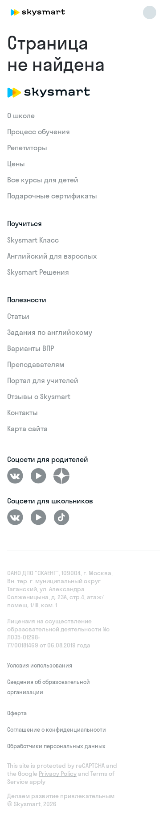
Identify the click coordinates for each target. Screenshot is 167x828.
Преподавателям (36, 364)
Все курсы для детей (42, 179)
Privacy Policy (58, 774)
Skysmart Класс (33, 239)
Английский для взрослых (52, 255)
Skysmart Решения (38, 272)
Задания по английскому (49, 332)
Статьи (18, 316)
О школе (21, 115)
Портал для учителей (42, 380)
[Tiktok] (61, 517)
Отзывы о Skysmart (38, 396)
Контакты (22, 412)
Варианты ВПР (30, 348)
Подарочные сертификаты (52, 195)
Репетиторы (27, 147)
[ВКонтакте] (15, 476)
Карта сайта (27, 428)
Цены (16, 163)
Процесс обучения (38, 131)
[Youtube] (38, 476)
